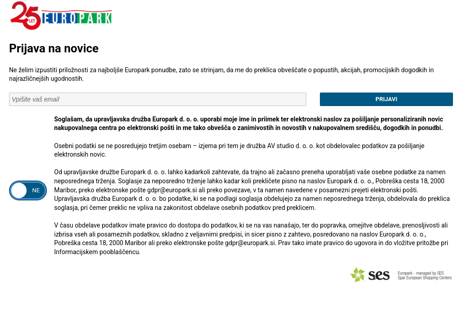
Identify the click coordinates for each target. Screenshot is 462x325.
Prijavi (386, 99)
